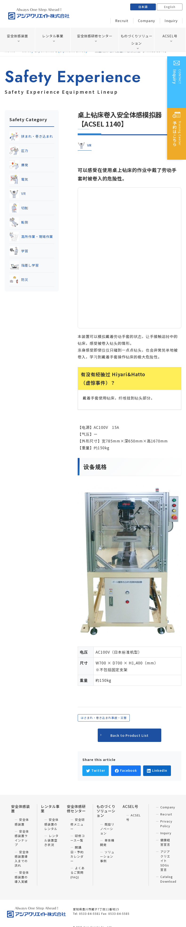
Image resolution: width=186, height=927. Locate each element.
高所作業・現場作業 (31, 236)
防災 (18, 279)
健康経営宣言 (165, 842)
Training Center (177, 136)
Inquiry (172, 21)
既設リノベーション (107, 828)
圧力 (18, 150)
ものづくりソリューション (137, 40)
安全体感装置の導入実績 (22, 877)
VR (17, 193)
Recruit (127, 21)
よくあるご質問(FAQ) (77, 872)
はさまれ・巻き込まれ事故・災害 (104, 718)
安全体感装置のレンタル (51, 824)
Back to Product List (129, 735)
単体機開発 (107, 842)
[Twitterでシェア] (95, 770)
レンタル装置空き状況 (51, 840)
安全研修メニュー (77, 824)
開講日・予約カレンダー (77, 854)
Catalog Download (168, 878)
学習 (18, 251)
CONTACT (177, 84)
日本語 (143, 7)
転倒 (18, 222)
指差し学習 (24, 265)
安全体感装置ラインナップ (22, 838)
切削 (18, 208)
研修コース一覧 (77, 838)
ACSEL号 (170, 36)
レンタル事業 (53, 36)
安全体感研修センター (95, 36)
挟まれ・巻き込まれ (31, 136)
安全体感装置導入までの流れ (22, 859)
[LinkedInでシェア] (157, 770)
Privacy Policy (166, 823)
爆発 (18, 165)
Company (149, 21)
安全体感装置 (17, 36)
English (169, 7)
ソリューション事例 (107, 856)
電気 (18, 179)
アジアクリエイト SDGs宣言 (165, 860)
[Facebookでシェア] (126, 770)
